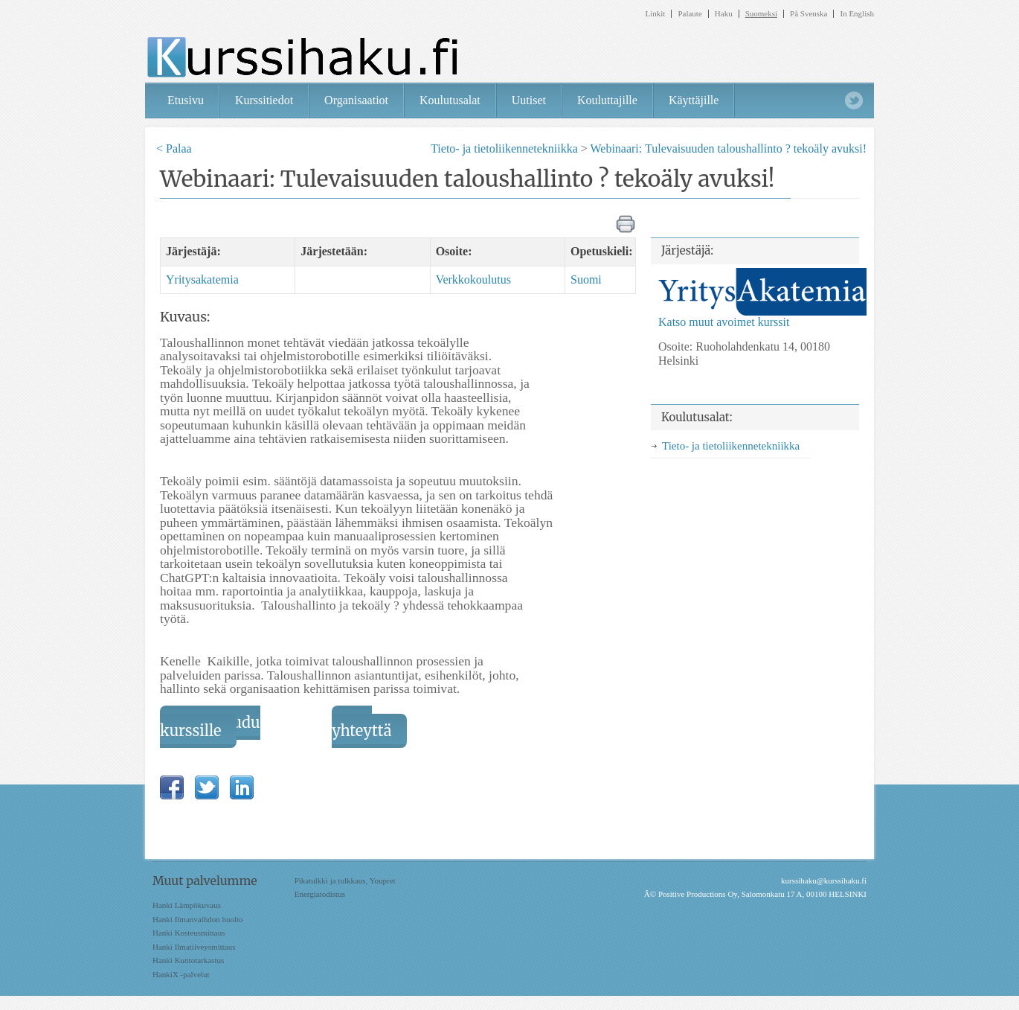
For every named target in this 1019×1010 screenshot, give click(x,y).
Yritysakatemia (202, 279)
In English (857, 14)
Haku (724, 14)
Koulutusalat (450, 100)
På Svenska (808, 14)
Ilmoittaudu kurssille (210, 726)
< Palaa (174, 148)
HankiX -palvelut (181, 974)
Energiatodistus (320, 893)
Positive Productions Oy (697, 893)
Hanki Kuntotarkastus (188, 960)
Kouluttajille (607, 100)
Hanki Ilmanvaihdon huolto (197, 919)
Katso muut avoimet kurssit (723, 322)
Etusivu (185, 100)
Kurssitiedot (264, 100)
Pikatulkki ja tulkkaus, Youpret (345, 880)
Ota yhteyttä (361, 726)
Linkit (656, 14)
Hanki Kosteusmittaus (188, 932)
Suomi (586, 279)
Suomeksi (761, 14)
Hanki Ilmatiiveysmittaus (194, 946)
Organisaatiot (356, 100)
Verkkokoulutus (473, 279)
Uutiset (529, 100)
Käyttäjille (694, 100)
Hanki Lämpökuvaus (186, 905)
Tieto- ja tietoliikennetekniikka (504, 148)
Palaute (689, 14)
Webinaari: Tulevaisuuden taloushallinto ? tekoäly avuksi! (728, 148)
